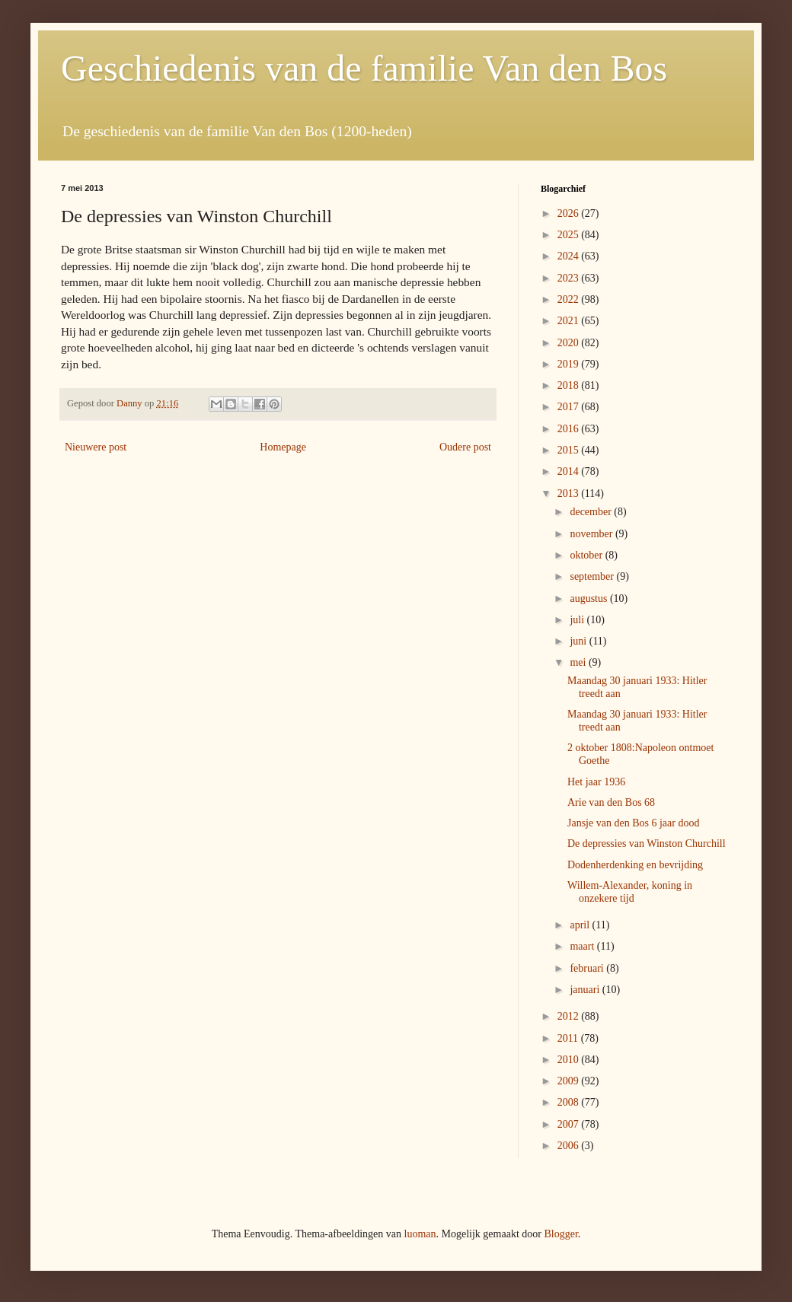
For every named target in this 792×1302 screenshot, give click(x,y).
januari (586, 989)
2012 (569, 1016)
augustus (590, 598)
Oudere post (465, 447)
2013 (569, 493)
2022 (569, 299)
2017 (569, 406)
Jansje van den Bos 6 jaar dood (633, 823)
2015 (569, 450)
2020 (569, 343)
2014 (569, 471)
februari (588, 968)
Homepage (283, 447)
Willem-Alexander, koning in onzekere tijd (629, 892)
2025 (569, 234)
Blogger (560, 1234)
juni (579, 641)
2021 (569, 320)
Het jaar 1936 (596, 782)
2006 (569, 1145)
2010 (569, 1059)
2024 (569, 256)
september (593, 576)
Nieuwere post (95, 447)
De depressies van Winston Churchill (646, 843)
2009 (569, 1081)
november (592, 534)
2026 (569, 213)
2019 (569, 364)
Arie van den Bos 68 (611, 802)
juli (578, 620)
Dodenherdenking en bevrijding (635, 865)
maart (583, 946)
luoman (420, 1234)
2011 (569, 1038)
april (581, 925)
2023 (569, 278)
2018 (569, 385)
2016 (569, 429)
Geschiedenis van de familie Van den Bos (364, 68)
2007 (569, 1124)
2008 (569, 1102)
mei (579, 662)
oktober (587, 555)
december (592, 511)
